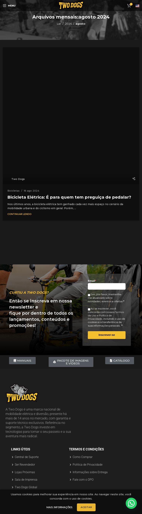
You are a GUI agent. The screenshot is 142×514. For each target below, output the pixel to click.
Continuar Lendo (19, 214)
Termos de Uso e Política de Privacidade (106, 315)
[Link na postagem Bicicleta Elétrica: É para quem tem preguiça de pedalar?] (71, 115)
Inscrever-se (107, 334)
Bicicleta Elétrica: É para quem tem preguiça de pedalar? (69, 197)
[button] (132, 505)
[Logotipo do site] (71, 5)
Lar (59, 23)
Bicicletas (13, 190)
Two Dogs (18, 178)
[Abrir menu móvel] (9, 5)
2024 (68, 23)
